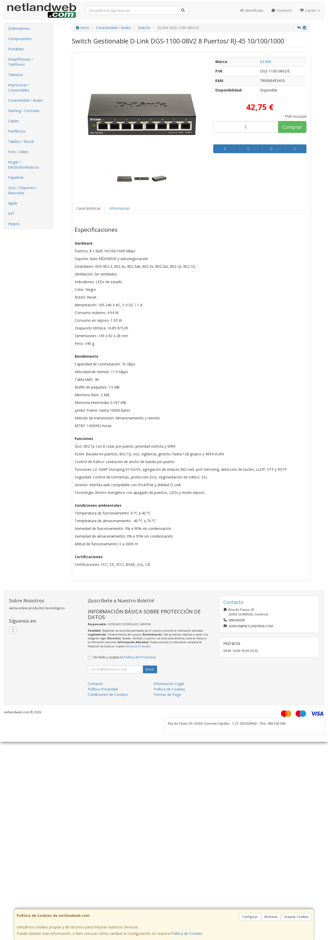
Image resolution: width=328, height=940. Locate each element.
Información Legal (168, 683)
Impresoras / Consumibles (18, 87)
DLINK (265, 61)
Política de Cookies (186, 933)
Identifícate (251, 10)
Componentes (20, 38)
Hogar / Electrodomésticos (23, 165)
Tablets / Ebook (21, 141)
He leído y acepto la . (125, 657)
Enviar (150, 669)
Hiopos (14, 223)
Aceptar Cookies (296, 917)
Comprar (292, 127)
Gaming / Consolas (24, 110)
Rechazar (271, 917)
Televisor (15, 74)
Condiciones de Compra (108, 694)
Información (119, 208)
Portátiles (16, 49)
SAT (11, 213)
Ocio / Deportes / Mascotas (22, 190)
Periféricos (17, 131)
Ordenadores (19, 28)
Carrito (310, 10)
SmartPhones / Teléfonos (20, 62)
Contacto (281, 10)
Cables (13, 120)
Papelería (15, 177)
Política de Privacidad (138, 646)
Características (88, 208)
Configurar (250, 917)
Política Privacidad (103, 689)
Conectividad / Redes (25, 100)
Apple (12, 203)
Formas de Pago (167, 694)
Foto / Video (18, 151)
